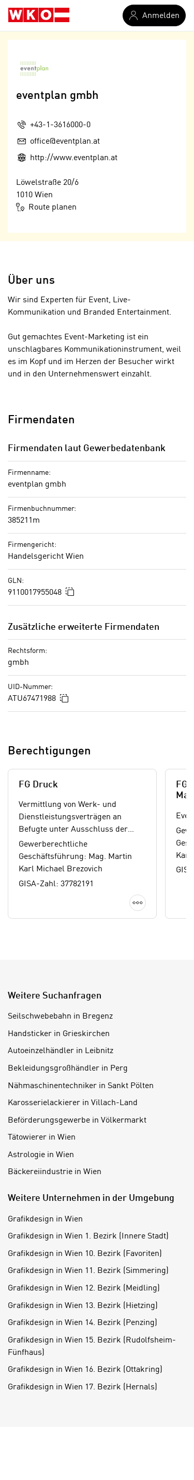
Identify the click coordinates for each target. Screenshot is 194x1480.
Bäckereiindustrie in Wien (54, 1172)
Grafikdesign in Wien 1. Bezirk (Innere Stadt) (88, 1236)
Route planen (46, 207)
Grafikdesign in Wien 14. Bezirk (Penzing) (82, 1323)
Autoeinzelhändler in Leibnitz (60, 1051)
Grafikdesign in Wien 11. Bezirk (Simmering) (88, 1271)
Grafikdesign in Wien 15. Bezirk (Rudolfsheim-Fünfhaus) (92, 1346)
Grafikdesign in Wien (45, 1219)
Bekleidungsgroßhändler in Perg (68, 1068)
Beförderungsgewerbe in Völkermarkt (77, 1120)
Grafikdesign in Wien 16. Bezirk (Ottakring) (85, 1370)
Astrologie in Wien (41, 1155)
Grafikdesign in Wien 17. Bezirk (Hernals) (82, 1387)
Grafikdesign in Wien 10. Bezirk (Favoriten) (85, 1254)
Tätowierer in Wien (42, 1137)
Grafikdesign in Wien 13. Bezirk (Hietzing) (83, 1306)
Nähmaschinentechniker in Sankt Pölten (81, 1086)
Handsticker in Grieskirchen (59, 1034)
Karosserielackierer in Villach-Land (73, 1103)
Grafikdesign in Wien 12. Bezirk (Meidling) (84, 1288)
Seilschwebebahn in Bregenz (60, 1016)
